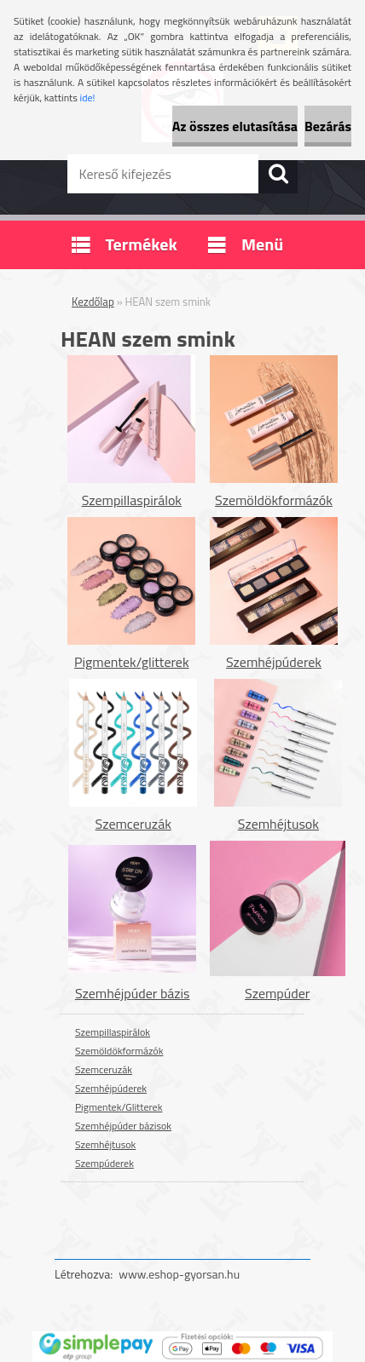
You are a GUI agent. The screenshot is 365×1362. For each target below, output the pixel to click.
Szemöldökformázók (274, 500)
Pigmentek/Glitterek (118, 1107)
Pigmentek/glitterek (131, 662)
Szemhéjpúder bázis (132, 993)
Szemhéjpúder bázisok (123, 1126)
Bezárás (327, 126)
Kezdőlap (93, 301)
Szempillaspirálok (132, 500)
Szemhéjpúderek (274, 662)
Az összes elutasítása (235, 126)
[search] (278, 173)
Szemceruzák (133, 823)
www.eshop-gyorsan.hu (179, 1274)
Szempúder (277, 993)
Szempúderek (104, 1163)
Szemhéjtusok (278, 823)
